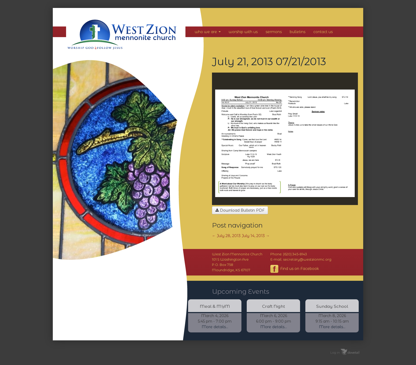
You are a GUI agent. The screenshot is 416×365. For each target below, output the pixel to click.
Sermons (274, 31)
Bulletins (297, 31)
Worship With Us (243, 31)
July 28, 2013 (226, 235)
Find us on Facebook (294, 269)
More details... (215, 326)
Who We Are (208, 31)
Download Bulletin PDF (240, 210)
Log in (335, 352)
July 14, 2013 (256, 235)
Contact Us (323, 31)
